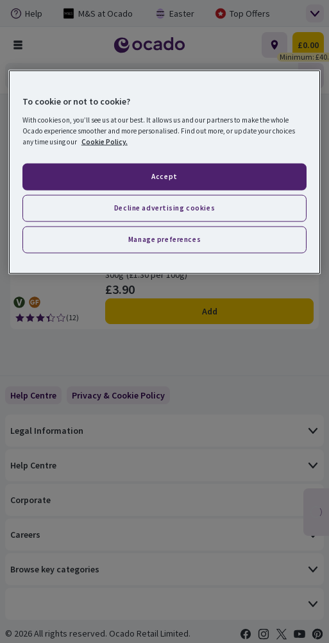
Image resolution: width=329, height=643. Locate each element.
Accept (164, 176)
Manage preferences (164, 239)
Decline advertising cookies (164, 207)
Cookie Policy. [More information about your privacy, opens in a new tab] (104, 141)
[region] (164, 172)
